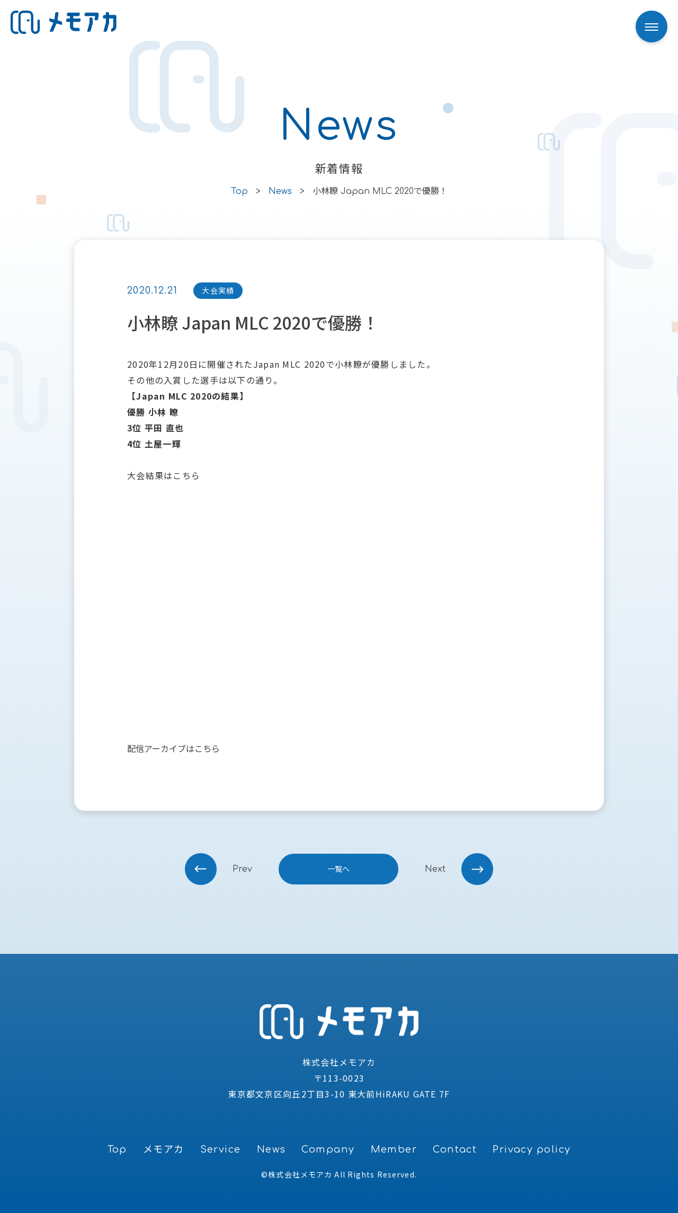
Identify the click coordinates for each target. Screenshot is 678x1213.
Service (220, 1149)
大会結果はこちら (163, 475)
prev (242, 869)
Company (327, 1149)
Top (117, 1149)
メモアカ (163, 1149)
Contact (455, 1149)
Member (394, 1149)
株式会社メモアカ (300, 1174)
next (435, 869)
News (271, 1149)
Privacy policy (531, 1149)
